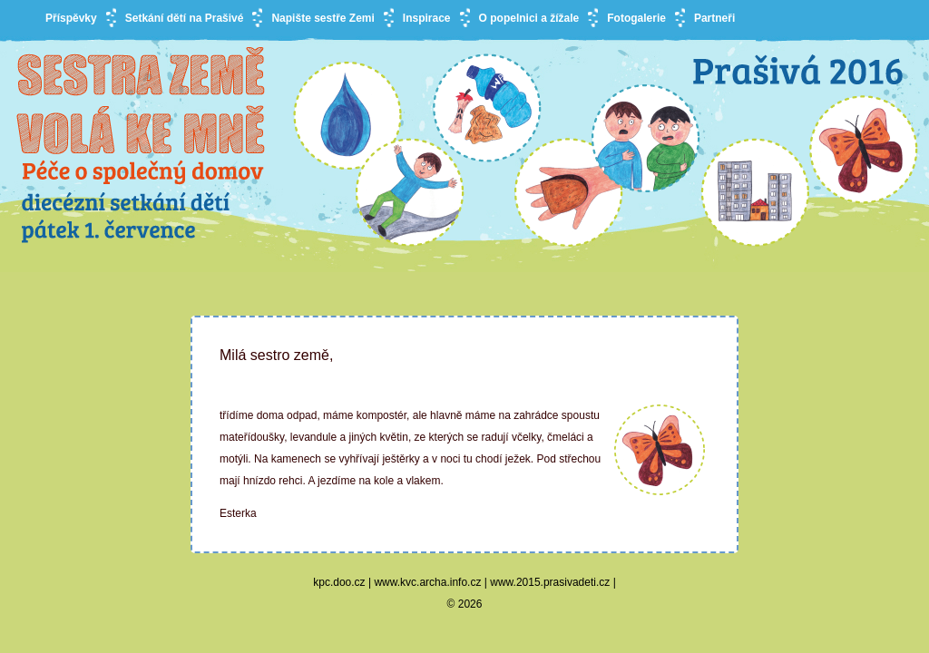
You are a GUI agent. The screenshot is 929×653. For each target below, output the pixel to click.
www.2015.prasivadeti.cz (550, 582)
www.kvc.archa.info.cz (427, 582)
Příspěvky (71, 18)
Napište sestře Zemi (322, 18)
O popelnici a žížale (529, 18)
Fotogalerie (636, 18)
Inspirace (427, 18)
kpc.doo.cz (339, 582)
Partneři (714, 18)
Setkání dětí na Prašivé (184, 18)
